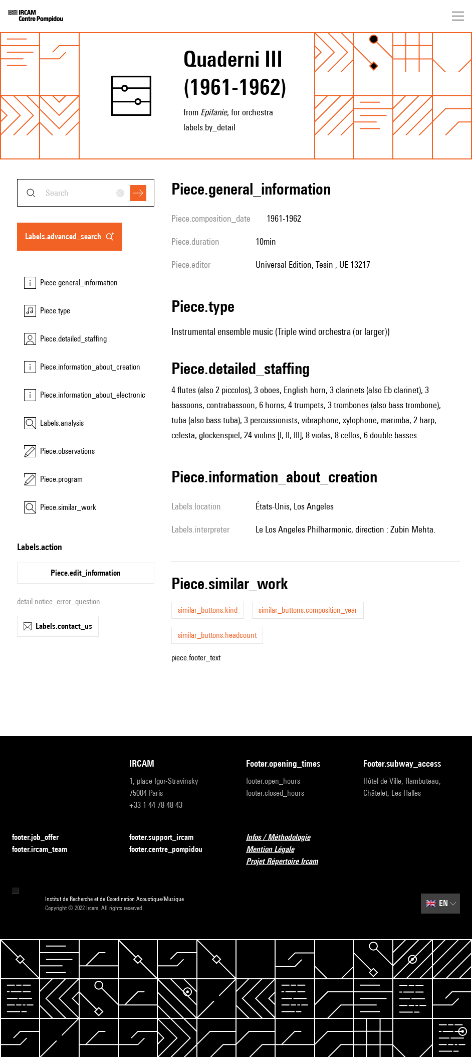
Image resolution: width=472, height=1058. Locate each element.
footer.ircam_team (45, 849)
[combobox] (85, 193)
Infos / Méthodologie (284, 837)
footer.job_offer (41, 837)
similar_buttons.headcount (217, 635)
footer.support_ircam (167, 837)
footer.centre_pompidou (171, 849)
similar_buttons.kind (208, 610)
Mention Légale (276, 849)
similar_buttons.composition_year (308, 610)
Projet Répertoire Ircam (288, 861)
